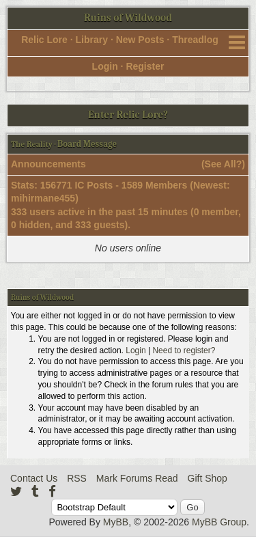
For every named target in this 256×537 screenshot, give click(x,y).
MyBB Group (219, 522)
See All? (223, 164)
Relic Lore (44, 39)
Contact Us (33, 478)
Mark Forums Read (137, 478)
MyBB (115, 522)
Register (145, 66)
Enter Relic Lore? (128, 115)
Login (105, 66)
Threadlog (195, 39)
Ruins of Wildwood (128, 18)
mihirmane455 (43, 198)
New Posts (140, 39)
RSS (77, 478)
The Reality (32, 144)
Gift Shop (207, 478)
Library (92, 39)
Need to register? (183, 350)
